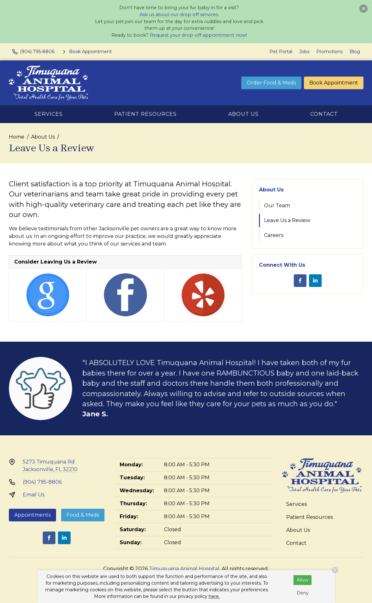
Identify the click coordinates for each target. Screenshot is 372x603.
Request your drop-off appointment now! (198, 35)
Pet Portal (280, 51)
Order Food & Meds (271, 83)
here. (214, 596)
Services (49, 114)
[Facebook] (300, 280)
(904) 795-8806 (42, 482)
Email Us (33, 495)
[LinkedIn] (315, 280)
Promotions (329, 51)
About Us (243, 114)
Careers (273, 235)
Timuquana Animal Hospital (184, 569)
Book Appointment (333, 83)
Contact (324, 114)
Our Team (277, 205)
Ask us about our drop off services (179, 14)
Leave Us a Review (287, 220)
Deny (303, 593)
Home (16, 137)
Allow (302, 580)
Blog (355, 51)
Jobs (304, 51)
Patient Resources (145, 114)
